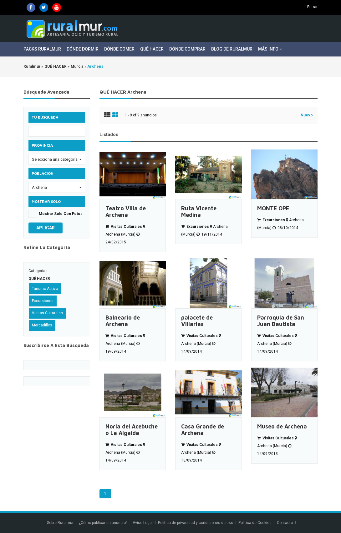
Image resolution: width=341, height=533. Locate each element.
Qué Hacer (152, 48)
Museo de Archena (282, 426)
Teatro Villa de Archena (125, 211)
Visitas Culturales (47, 313)
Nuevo (307, 115)
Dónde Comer (119, 48)
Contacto (285, 523)
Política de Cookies (255, 523)
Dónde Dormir (83, 48)
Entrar (312, 7)
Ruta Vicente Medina (198, 211)
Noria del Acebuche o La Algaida (131, 429)
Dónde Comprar (187, 48)
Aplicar (45, 227)
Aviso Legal (143, 523)
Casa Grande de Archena (202, 429)
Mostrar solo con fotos (61, 214)
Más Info (270, 48)
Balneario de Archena (122, 320)
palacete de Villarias (197, 320)
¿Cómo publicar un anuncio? (103, 523)
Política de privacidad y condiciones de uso (195, 523)
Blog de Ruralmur (231, 48)
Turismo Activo (45, 288)
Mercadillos (42, 325)
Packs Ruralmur (42, 48)
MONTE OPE (273, 208)
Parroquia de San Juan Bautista (280, 320)
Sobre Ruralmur (60, 523)
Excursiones (42, 301)
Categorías (38, 271)
